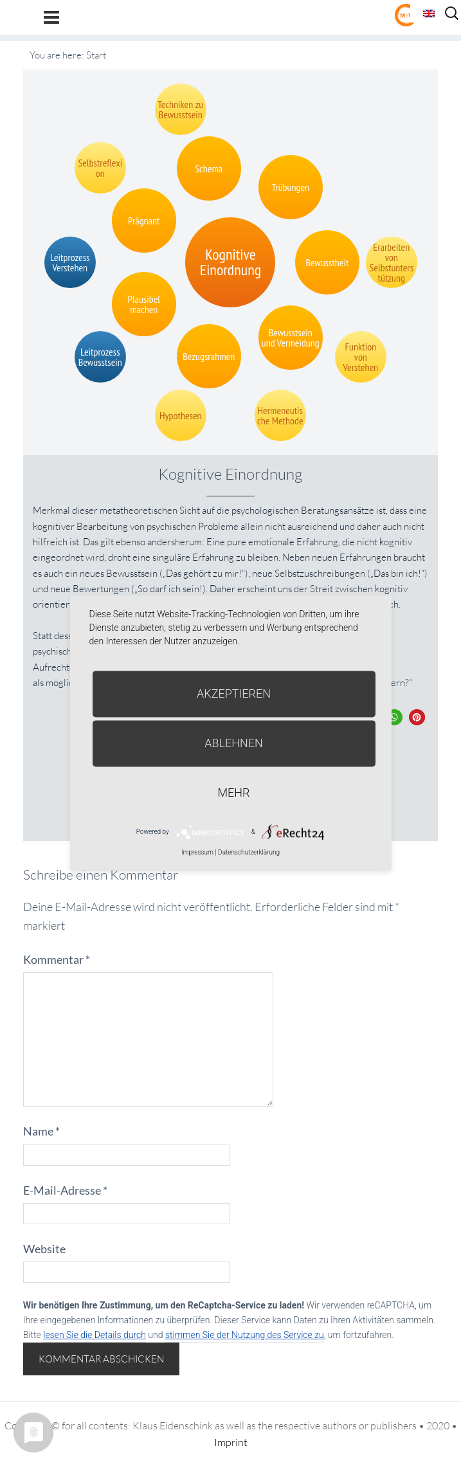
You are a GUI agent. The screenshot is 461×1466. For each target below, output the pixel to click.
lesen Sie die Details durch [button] (94, 1335)
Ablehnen (233, 743)
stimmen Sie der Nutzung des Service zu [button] (244, 1335)
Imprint (231, 1442)
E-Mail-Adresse (65, 1190)
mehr (234, 792)
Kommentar (56, 959)
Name (41, 1131)
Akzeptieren (234, 693)
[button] (394, 717)
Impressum (197, 852)
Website (44, 1249)
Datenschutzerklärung (249, 852)
